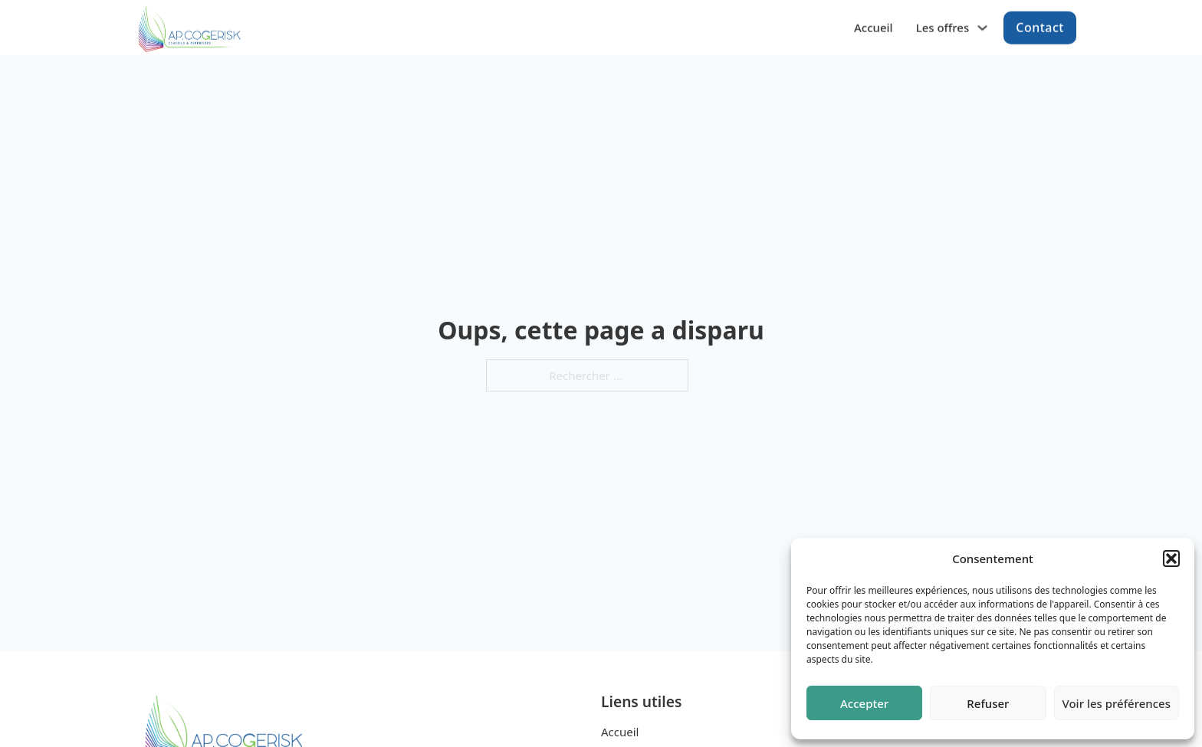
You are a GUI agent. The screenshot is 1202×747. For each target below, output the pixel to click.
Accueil (873, 26)
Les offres (943, 26)
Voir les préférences (1116, 703)
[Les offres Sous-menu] (982, 27)
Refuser (988, 703)
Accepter (864, 703)
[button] (1171, 558)
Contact (1040, 26)
